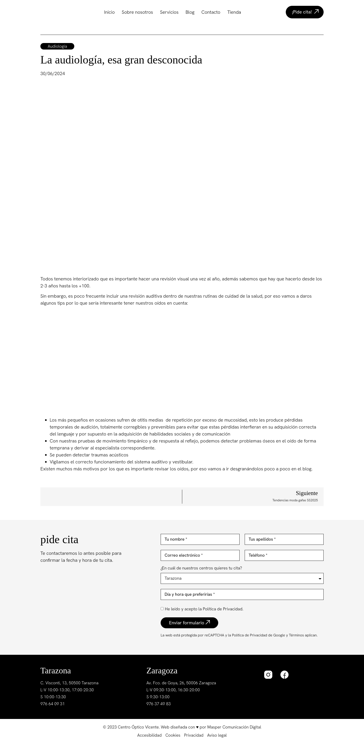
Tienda (234, 12)
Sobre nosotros (137, 12)
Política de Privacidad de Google (258, 635)
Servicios (169, 12)
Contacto (211, 12)
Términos (296, 635)
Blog (189, 12)
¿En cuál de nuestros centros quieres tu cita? (201, 568)
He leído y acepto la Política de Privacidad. (204, 609)
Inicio (109, 12)
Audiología (57, 46)
